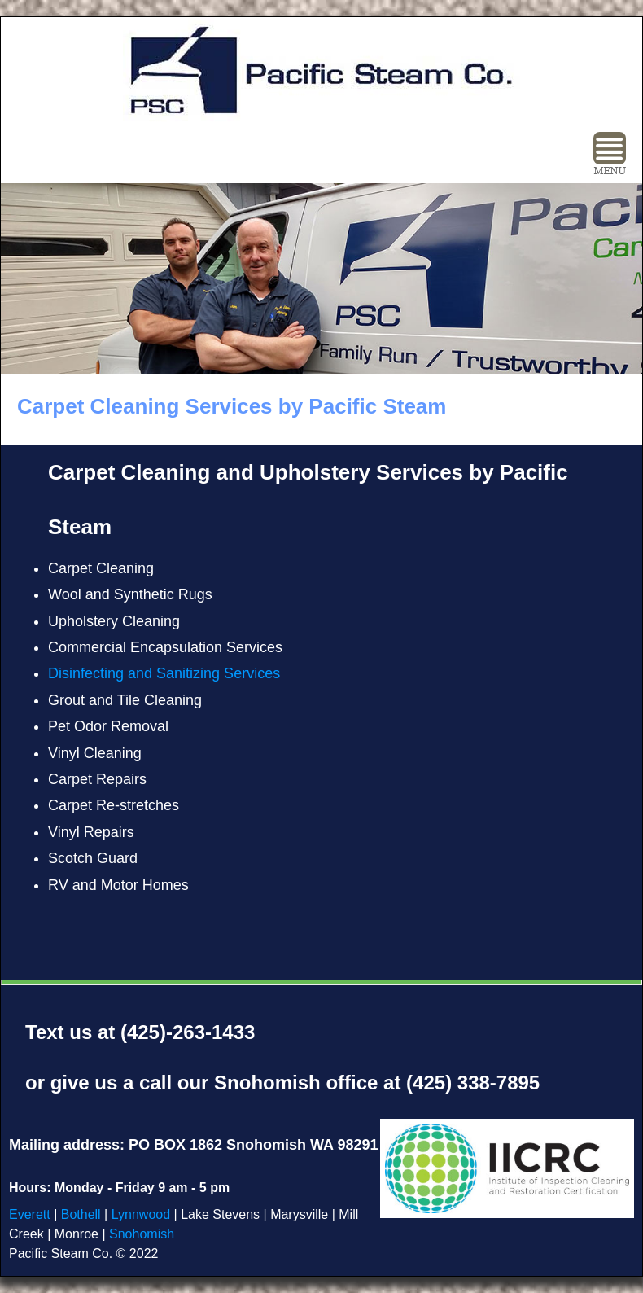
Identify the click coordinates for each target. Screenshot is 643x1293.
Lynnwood (141, 1214)
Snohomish (141, 1234)
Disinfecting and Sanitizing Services (164, 673)
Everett (29, 1214)
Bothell (82, 1214)
